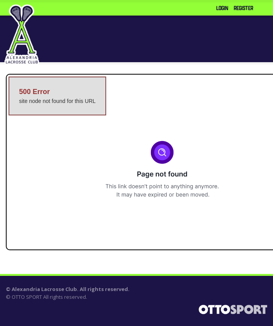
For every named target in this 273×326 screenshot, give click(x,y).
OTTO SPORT (27, 296)
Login (222, 8)
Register (243, 8)
